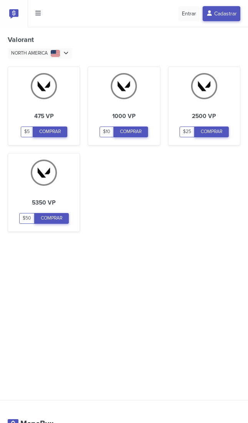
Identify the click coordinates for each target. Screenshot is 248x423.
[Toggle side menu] (38, 13)
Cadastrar (221, 13)
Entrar (189, 13)
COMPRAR (50, 132)
